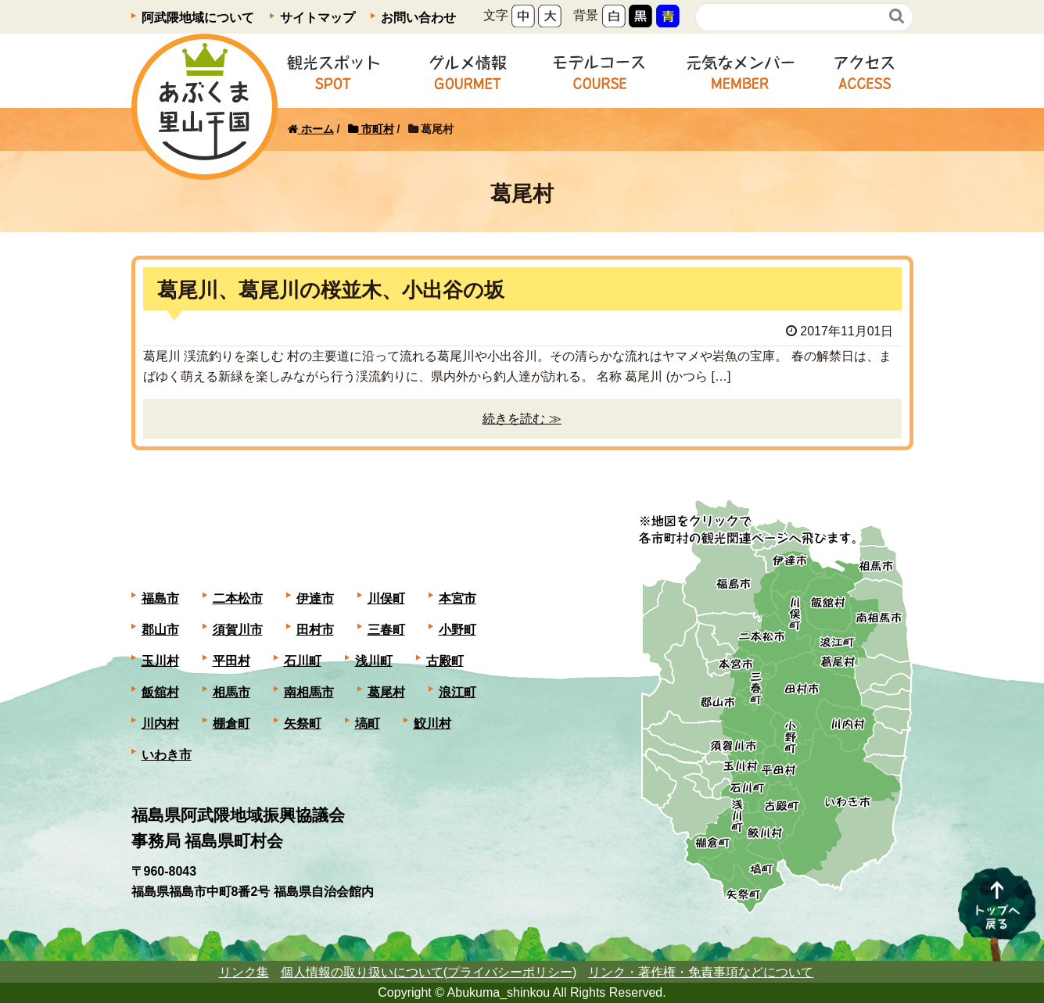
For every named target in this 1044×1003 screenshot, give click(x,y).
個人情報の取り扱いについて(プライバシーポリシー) (429, 972)
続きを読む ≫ (522, 418)
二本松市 (238, 598)
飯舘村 (160, 692)
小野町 (457, 629)
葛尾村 (386, 692)
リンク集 (244, 972)
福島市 (160, 598)
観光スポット (333, 71)
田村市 (315, 629)
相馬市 (231, 692)
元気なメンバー (740, 71)
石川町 (302, 661)
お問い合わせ (418, 17)
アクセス (864, 71)
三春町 (386, 629)
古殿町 (445, 661)
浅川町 (374, 661)
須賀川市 (238, 629)
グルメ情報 (467, 71)
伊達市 (315, 598)
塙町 (367, 723)
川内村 (160, 723)
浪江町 (457, 692)
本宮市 (457, 598)
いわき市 (167, 754)
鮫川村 (432, 723)
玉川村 (160, 661)
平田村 (231, 661)
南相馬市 (309, 692)
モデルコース (599, 71)
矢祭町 (302, 723)
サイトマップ (317, 17)
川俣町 (386, 598)
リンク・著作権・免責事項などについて (700, 972)
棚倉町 (231, 723)
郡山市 (160, 629)
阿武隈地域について (198, 17)
